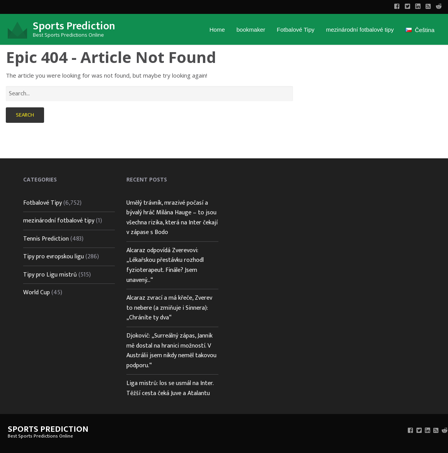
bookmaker (251, 29)
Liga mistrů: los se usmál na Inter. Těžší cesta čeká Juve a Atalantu (169, 388)
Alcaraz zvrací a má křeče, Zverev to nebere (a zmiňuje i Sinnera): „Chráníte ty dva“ (169, 308)
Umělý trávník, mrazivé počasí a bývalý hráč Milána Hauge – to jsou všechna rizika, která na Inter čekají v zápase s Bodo (172, 218)
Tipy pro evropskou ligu (53, 256)
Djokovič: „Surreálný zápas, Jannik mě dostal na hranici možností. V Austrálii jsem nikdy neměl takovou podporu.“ (171, 351)
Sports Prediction (74, 26)
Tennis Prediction (46, 239)
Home (217, 29)
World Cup (36, 292)
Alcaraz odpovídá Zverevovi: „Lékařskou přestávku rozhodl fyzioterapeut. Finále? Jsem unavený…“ (165, 265)
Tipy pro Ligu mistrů (50, 275)
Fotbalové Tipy (296, 29)
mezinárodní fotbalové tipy (360, 29)
